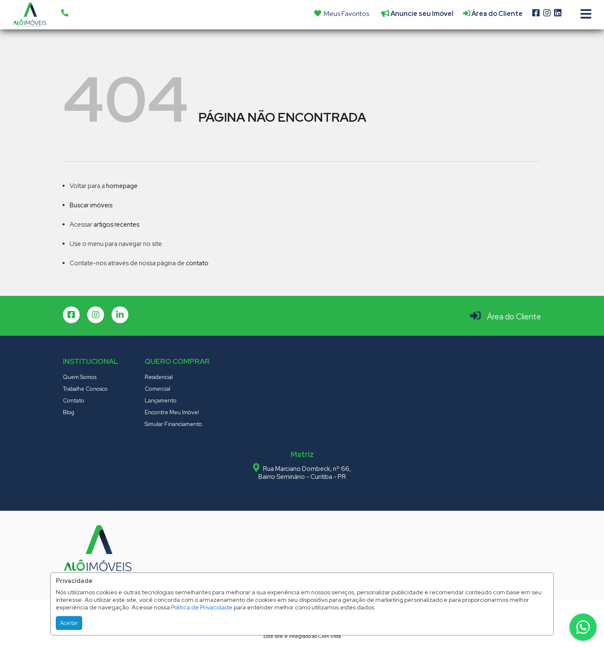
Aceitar (69, 623)
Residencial (159, 377)
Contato (73, 400)
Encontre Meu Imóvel (172, 412)
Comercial (157, 388)
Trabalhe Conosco (85, 388)
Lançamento (161, 400)
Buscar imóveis (91, 205)
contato (197, 263)
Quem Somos (79, 377)
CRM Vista (329, 636)
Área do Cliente (514, 316)
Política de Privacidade (201, 607)
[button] (118, 13)
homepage (122, 186)
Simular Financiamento (173, 424)
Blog (68, 412)
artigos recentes (116, 224)
